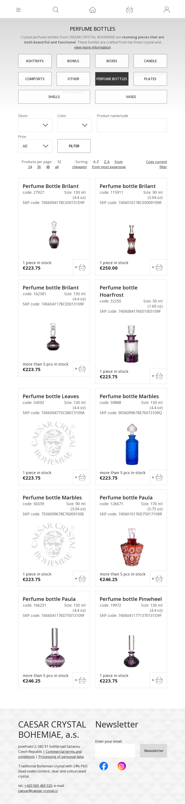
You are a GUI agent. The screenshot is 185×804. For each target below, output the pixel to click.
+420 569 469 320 (38, 785)
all (57, 167)
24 (30, 167)
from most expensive (109, 167)
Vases (131, 96)
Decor (23, 115)
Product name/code (112, 115)
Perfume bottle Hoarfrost (119, 291)
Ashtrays (35, 61)
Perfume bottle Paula (126, 497)
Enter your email (108, 741)
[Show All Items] (45, 125)
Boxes (112, 61)
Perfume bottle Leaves (51, 396)
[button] (166, 9)
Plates (150, 79)
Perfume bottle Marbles (129, 396)
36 (39, 167)
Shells (54, 96)
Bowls (73, 61)
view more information (92, 47)
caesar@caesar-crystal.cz (38, 790)
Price (22, 136)
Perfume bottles (111, 79)
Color (62, 115)
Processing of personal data (61, 756)
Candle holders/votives (150, 63)
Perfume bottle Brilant (128, 185)
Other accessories (73, 81)
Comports (34, 79)
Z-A (107, 161)
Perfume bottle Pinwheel (131, 598)
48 (48, 167)
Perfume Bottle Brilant (51, 185)
